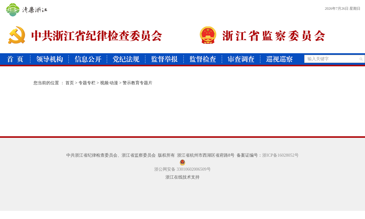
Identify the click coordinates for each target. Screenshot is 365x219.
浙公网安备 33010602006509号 (182, 169)
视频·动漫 (109, 83)
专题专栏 (87, 83)
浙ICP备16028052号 (280, 155)
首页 (69, 83)
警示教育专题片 (137, 83)
